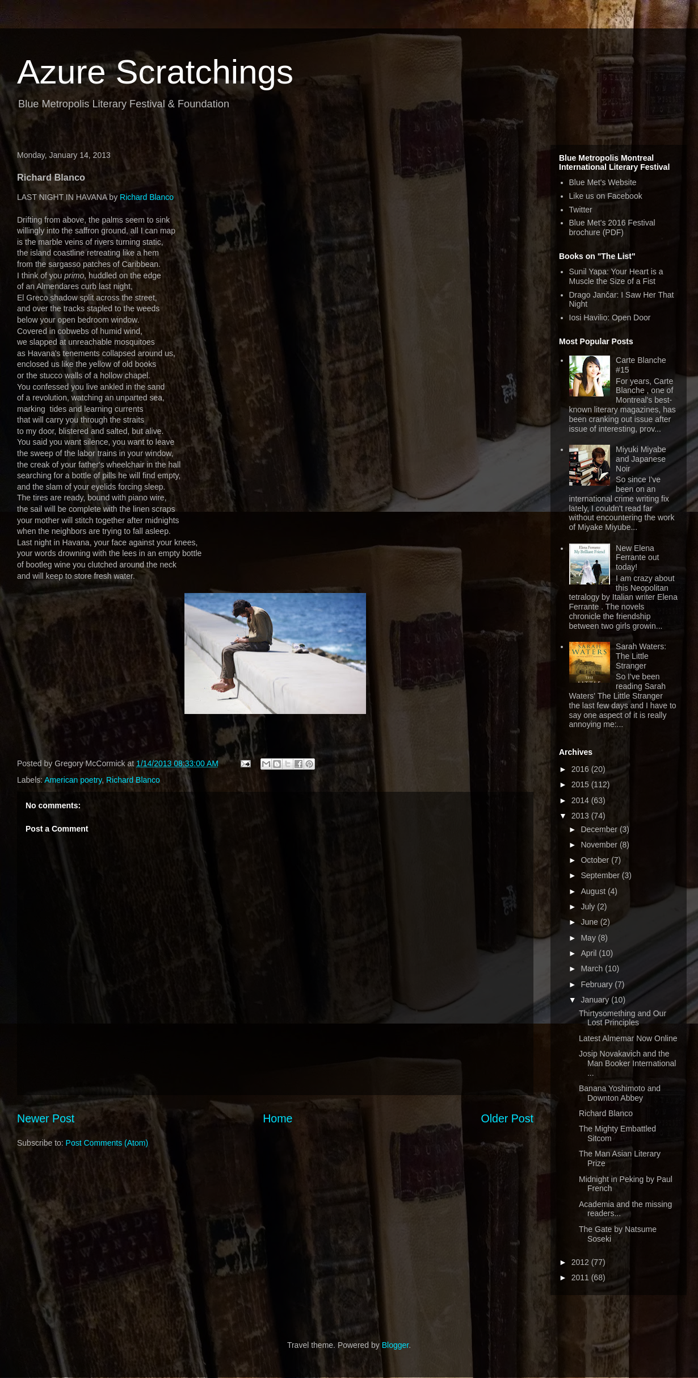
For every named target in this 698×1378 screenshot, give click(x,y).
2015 (581, 784)
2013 (581, 815)
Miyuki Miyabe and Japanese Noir (641, 459)
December (600, 829)
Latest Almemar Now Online (628, 1038)
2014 (581, 800)
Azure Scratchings (155, 72)
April (590, 953)
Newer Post (45, 1118)
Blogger (395, 1345)
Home (277, 1118)
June (590, 921)
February (598, 984)
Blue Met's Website (603, 182)
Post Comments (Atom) (107, 1142)
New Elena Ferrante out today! (637, 558)
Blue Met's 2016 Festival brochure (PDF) (612, 227)
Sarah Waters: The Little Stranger (641, 656)
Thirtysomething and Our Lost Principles (622, 1018)
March (593, 968)
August (594, 891)
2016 (581, 769)
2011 (581, 1277)
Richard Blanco (147, 197)
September (601, 875)
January (596, 999)
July (589, 906)
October (596, 860)
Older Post (507, 1118)
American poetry (73, 779)
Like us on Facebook (605, 196)
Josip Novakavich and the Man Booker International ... (627, 1063)
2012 (581, 1262)
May (589, 937)
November (600, 844)
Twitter (580, 209)
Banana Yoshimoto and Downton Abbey (620, 1093)
